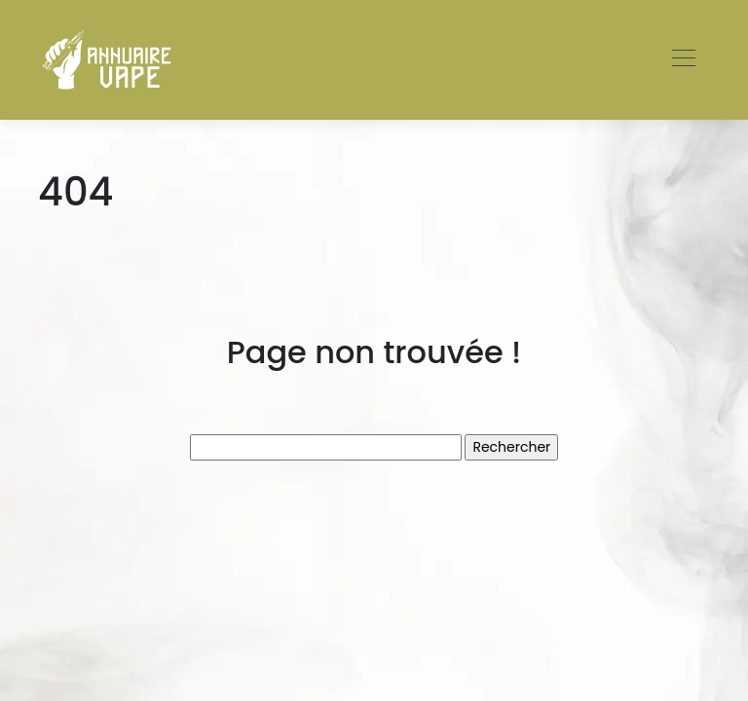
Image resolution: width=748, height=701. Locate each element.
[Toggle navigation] (682, 60)
